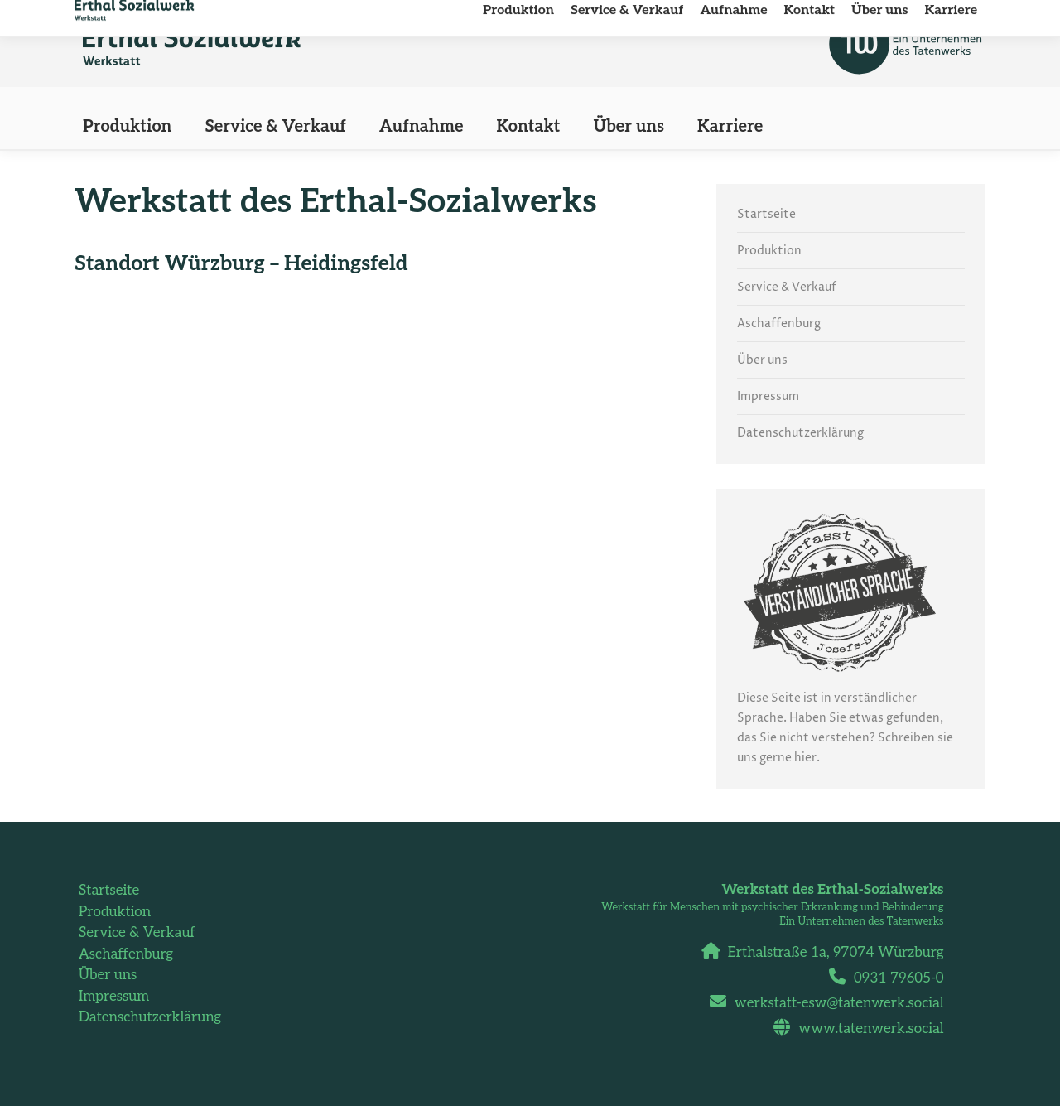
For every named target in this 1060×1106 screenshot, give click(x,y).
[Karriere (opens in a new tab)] (730, 127)
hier (805, 758)
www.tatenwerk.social (864, 1029)
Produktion (769, 250)
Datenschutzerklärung (800, 433)
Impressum (768, 396)
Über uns (762, 360)
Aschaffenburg (779, 323)
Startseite (766, 214)
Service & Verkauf (786, 287)
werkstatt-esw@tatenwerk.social (833, 1003)
